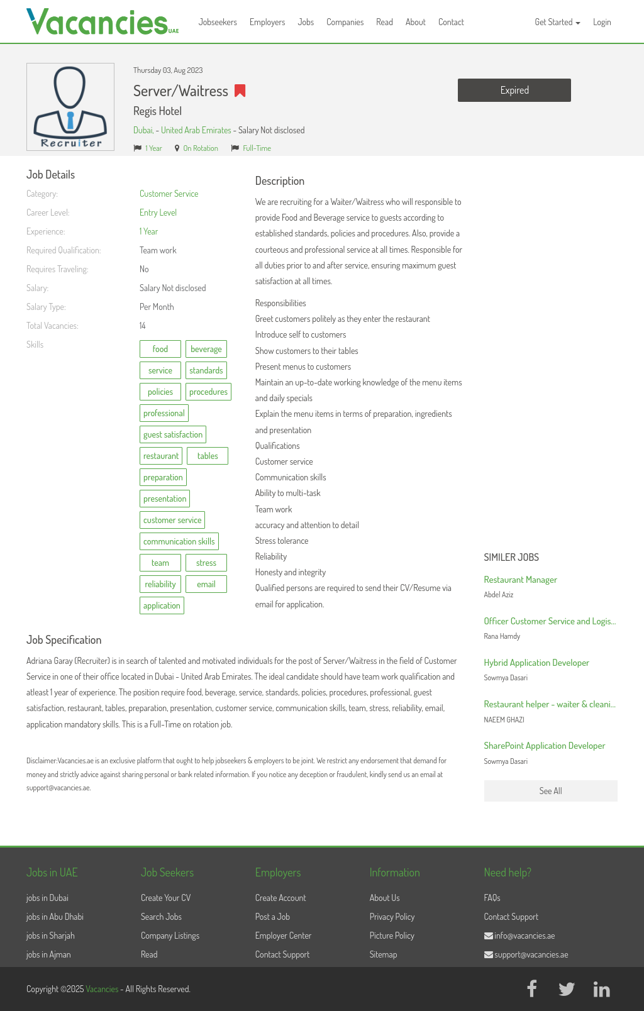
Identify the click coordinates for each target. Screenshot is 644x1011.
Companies (345, 21)
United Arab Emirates (196, 129)
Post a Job (272, 916)
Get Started (558, 21)
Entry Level (158, 212)
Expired (515, 90)
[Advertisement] (551, 357)
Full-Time (257, 148)
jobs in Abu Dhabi (55, 916)
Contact (451, 21)
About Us (385, 897)
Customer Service (169, 193)
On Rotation (200, 148)
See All (551, 790)
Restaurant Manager (521, 579)
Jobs (305, 21)
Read (384, 21)
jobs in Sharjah (50, 935)
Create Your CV (166, 897)
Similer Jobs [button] (512, 557)
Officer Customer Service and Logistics (554, 621)
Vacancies (103, 988)
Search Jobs (161, 916)
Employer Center (283, 935)
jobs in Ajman (48, 954)
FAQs (492, 897)
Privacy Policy (392, 916)
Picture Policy (392, 935)
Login (602, 21)
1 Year (154, 148)
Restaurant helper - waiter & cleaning (552, 704)
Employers (268, 21)
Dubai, (144, 129)
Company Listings (170, 935)
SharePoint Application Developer (545, 745)
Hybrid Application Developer (537, 662)
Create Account (280, 897)
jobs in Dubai (47, 897)
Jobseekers (218, 21)
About (416, 21)
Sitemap (383, 954)
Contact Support (282, 954)
